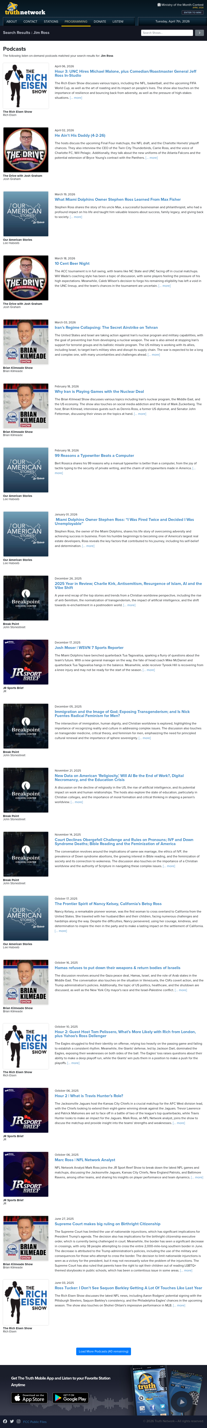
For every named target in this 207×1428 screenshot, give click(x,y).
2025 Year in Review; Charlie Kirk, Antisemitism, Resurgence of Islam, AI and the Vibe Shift (128, 585)
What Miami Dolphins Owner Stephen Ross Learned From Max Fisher (118, 199)
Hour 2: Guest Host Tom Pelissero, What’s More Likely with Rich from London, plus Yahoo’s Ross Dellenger (125, 1033)
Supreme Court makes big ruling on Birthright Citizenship (108, 1224)
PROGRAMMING (76, 21)
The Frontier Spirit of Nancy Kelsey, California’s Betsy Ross (108, 903)
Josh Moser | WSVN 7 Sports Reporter (89, 647)
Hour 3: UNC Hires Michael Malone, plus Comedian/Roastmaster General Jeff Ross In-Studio (125, 73)
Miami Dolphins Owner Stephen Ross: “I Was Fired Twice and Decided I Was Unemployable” (124, 521)
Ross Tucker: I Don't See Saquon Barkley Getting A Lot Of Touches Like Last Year (128, 1288)
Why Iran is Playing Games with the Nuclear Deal (99, 391)
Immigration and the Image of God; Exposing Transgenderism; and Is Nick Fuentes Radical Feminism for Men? (122, 713)
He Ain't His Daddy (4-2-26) (80, 135)
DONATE (100, 21)
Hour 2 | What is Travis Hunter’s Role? (89, 1096)
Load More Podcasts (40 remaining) (103, 1351)
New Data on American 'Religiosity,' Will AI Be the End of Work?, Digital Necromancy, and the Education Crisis (119, 777)
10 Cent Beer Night (72, 263)
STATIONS (51, 21)
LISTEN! (118, 21)
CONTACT (30, 21)
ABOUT (11, 21)
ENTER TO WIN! (192, 12)
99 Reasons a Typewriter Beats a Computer (94, 455)
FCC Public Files (34, 1422)
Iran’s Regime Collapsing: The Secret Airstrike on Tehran (106, 327)
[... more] (75, 98)
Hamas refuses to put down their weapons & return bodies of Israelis (118, 967)
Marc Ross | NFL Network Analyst (85, 1160)
